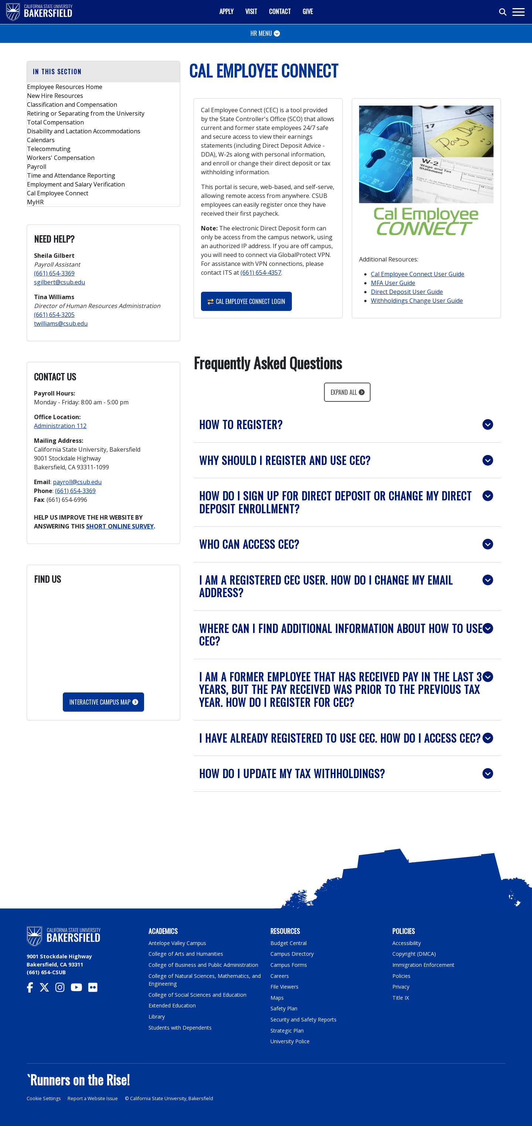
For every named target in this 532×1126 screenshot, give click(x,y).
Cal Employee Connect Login (246, 301)
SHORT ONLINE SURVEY (120, 526)
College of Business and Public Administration (204, 964)
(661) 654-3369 (54, 273)
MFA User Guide (393, 283)
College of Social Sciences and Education (198, 994)
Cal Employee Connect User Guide (417, 274)
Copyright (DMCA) (414, 953)
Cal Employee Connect (57, 193)
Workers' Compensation (61, 158)
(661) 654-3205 (54, 315)
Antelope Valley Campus (178, 943)
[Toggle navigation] (518, 12)
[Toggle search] (503, 12)
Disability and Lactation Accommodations (83, 131)
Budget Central (289, 943)
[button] (347, 424)
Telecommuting (49, 149)
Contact (280, 11)
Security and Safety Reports (304, 1019)
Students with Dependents (181, 1027)
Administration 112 (60, 426)
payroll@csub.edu (77, 482)
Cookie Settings (44, 1098)
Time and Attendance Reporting (71, 175)
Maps (277, 997)
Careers (279, 975)
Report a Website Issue (94, 1098)
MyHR (35, 202)
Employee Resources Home (64, 87)
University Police (290, 1041)
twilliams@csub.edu (61, 323)
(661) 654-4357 (261, 272)
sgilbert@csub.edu (59, 282)
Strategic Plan (287, 1030)
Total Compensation (55, 122)
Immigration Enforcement (423, 964)
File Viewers (284, 986)
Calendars (41, 140)
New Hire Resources (55, 96)
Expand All (344, 392)
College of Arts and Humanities (187, 953)
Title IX (400, 997)
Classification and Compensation (72, 104)
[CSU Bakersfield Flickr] (95, 989)
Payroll (36, 166)
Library (157, 1016)
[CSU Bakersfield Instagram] (63, 989)
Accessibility (407, 943)
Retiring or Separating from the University (85, 113)
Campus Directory (292, 953)
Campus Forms (288, 964)
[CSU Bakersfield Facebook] (33, 989)
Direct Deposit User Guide (407, 292)
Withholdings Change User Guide (417, 301)
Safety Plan (284, 1008)
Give (308, 11)
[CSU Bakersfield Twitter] (47, 989)
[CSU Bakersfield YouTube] (79, 989)
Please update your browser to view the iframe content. (103, 637)
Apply (226, 11)
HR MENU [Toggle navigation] (261, 33)
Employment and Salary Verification (76, 184)
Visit (251, 11)
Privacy (400, 986)
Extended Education (173, 1005)
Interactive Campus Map (99, 702)
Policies (401, 975)
